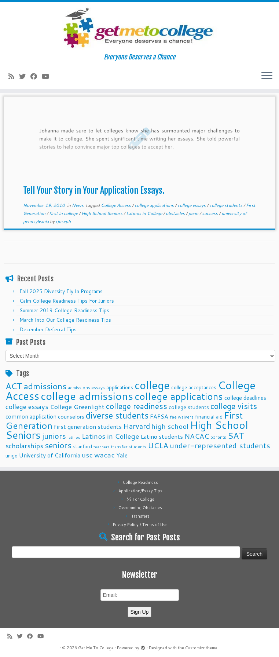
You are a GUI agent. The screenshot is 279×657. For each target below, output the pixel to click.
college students (226, 205)
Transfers (140, 516)
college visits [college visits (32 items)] (233, 406)
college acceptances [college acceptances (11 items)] (193, 387)
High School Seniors (102, 213)
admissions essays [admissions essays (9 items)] (86, 387)
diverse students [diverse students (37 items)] (117, 415)
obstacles (176, 213)
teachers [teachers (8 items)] (101, 446)
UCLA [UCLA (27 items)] (158, 445)
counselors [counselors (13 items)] (71, 416)
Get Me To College (96, 648)
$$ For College (140, 499)
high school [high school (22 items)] (169, 426)
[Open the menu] (266, 75)
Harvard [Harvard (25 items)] (136, 426)
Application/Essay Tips (140, 491)
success (210, 213)
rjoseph (63, 221)
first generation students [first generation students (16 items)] (88, 426)
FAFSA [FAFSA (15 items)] (159, 416)
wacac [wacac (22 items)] (104, 455)
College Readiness (140, 482)
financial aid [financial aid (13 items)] (209, 416)
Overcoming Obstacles (140, 508)
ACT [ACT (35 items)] (13, 386)
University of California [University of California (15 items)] (49, 455)
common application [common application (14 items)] (30, 416)
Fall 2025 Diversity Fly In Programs (61, 291)
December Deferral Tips (48, 329)
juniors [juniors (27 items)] (54, 435)
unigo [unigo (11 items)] (11, 455)
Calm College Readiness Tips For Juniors (66, 300)
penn (193, 213)
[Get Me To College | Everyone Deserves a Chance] (139, 28)
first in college (64, 213)
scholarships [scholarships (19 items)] (24, 445)
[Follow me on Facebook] (36, 76)
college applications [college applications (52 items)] (179, 396)
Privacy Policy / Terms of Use (140, 525)
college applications (155, 205)
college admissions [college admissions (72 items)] (87, 395)
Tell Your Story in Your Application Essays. (94, 190)
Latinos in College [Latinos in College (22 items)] (110, 436)
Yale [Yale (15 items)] (122, 455)
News (78, 205)
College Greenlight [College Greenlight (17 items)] (77, 406)
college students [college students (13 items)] (189, 407)
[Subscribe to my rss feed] (13, 76)
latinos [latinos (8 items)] (73, 437)
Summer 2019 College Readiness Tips (64, 310)
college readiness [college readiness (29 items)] (136, 406)
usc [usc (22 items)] (87, 455)
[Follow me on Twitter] (24, 76)
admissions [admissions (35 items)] (45, 386)
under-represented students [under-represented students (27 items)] (220, 445)
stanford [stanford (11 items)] (82, 446)
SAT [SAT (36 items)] (236, 435)
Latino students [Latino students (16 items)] (161, 436)
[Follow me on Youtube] (48, 76)
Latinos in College (144, 213)
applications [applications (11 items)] (119, 387)
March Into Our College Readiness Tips (65, 320)
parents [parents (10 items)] (218, 437)
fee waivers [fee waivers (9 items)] (182, 417)
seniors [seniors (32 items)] (58, 445)
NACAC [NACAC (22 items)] (196, 436)
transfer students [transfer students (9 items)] (128, 447)
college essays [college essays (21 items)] (26, 406)
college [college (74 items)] (152, 385)
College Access (116, 205)
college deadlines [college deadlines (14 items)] (245, 398)
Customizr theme (201, 648)
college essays (192, 205)
